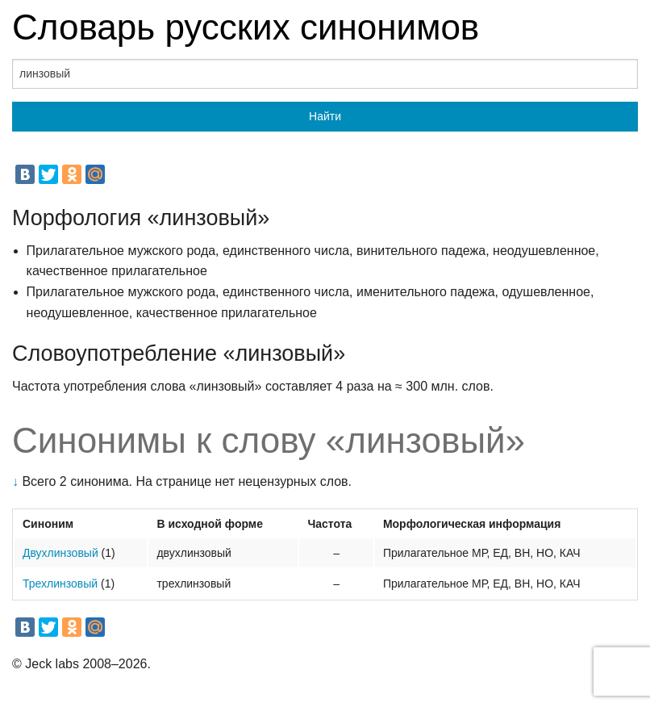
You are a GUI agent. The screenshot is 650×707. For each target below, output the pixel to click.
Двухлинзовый (60, 552)
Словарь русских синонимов (245, 27)
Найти (325, 116)
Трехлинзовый (60, 583)
